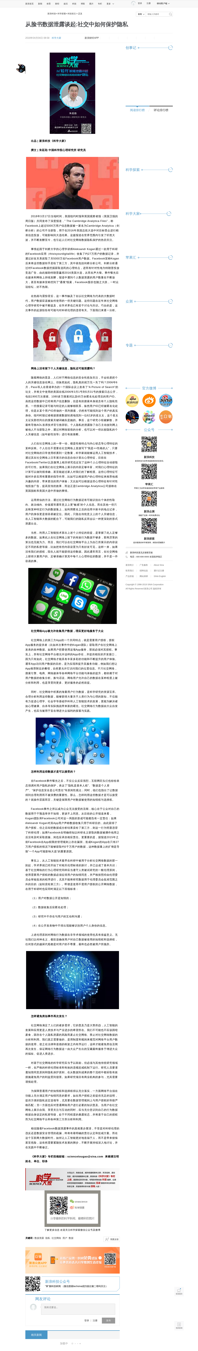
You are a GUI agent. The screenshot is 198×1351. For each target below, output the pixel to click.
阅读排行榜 (137, 110)
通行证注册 (159, 570)
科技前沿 (72, 13)
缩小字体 (104, 38)
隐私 (47, 1238)
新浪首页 (29, 4)
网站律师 (144, 576)
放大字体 (113, 38)
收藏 (122, 38)
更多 (110, 4)
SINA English (160, 576)
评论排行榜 (161, 110)
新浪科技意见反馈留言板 (141, 552)
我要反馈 (114, 1239)
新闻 (40, 4)
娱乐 (66, 4)
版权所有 (157, 588)
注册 (149, 3)
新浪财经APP (92, 38)
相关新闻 (36, 1334)
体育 (49, 4)
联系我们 (130, 570)
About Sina (159, 565)
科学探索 (61, 13)
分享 (149, 38)
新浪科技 (51, 13)
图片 (91, 4)
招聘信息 (144, 570)
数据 (71, 1238)
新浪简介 (130, 565)
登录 (86, 1320)
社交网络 (56, 1238)
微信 (140, 38)
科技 (74, 4)
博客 (83, 4)
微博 (131, 38)
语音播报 (179, 1314)
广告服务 (144, 565)
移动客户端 (163, 3)
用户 (65, 1238)
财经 (57, 4)
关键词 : (29, 1238)
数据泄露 (39, 1238)
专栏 (100, 4)
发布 (108, 1320)
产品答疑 (130, 576)
